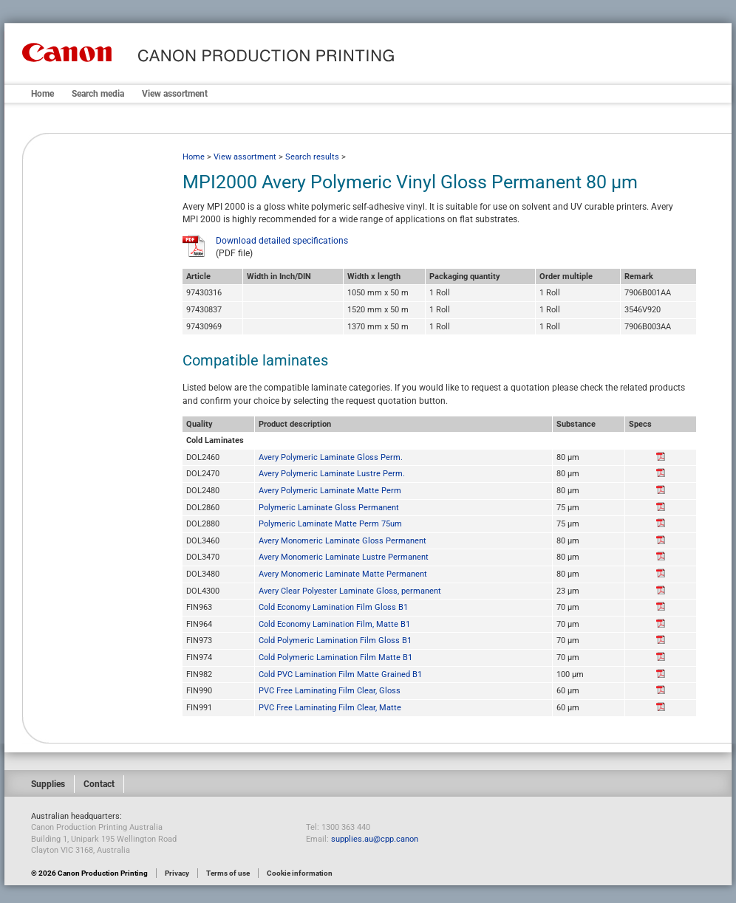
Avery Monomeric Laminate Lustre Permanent (344, 557)
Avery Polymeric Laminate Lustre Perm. (332, 473)
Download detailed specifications (282, 241)
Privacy (177, 873)
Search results (312, 157)
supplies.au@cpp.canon (374, 839)
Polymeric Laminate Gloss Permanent (329, 507)
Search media (98, 94)
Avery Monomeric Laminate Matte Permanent (343, 574)
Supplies (48, 784)
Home (42, 94)
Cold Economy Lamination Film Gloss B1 (333, 607)
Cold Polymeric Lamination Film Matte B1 (335, 657)
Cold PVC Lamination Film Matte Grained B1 (340, 674)
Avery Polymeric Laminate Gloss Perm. (331, 457)
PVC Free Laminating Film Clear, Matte (330, 708)
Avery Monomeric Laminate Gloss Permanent (342, 541)
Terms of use (228, 873)
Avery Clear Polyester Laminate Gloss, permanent (350, 591)
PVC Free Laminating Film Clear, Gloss (330, 691)
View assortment (175, 94)
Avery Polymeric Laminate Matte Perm (330, 490)
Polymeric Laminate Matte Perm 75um (330, 524)
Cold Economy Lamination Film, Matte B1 (334, 624)
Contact (99, 784)
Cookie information (300, 873)
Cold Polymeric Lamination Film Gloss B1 (335, 640)
